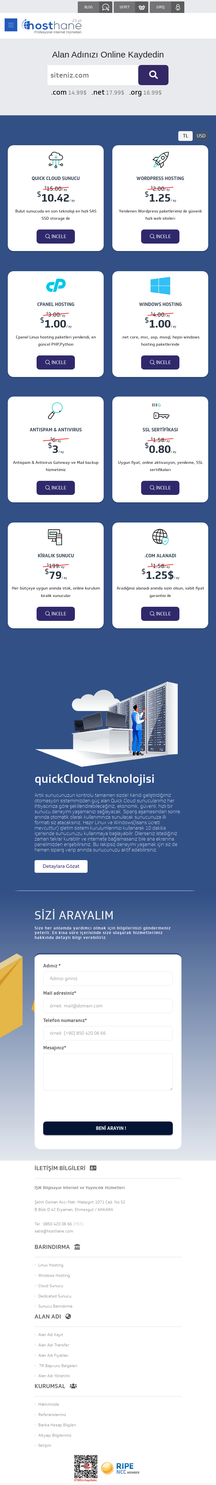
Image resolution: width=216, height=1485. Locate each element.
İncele (55, 237)
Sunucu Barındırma (55, 1306)
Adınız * (52, 966)
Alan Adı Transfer (53, 1345)
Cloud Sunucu (50, 1286)
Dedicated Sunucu (54, 1296)
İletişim (44, 1446)
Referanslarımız (52, 1415)
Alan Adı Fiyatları (53, 1355)
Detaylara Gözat (61, 866)
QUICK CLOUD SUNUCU (56, 178)
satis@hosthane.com (54, 1231)
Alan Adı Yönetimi (54, 1376)
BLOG (88, 7)
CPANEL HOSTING (55, 304)
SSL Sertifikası (160, 430)
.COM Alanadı (160, 556)
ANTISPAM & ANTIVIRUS (56, 430)
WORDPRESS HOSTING (160, 178)
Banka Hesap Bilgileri (57, 1425)
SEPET (125, 7)
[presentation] (87, 1118)
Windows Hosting (54, 1275)
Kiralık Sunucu (56, 556)
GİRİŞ (160, 7)
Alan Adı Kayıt (50, 1335)
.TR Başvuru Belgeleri (57, 1366)
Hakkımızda (48, 1404)
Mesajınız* (54, 1048)
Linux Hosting (50, 1265)
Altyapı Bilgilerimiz (54, 1435)
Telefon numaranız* (65, 1020)
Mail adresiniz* (59, 993)
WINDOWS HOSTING (160, 304)
